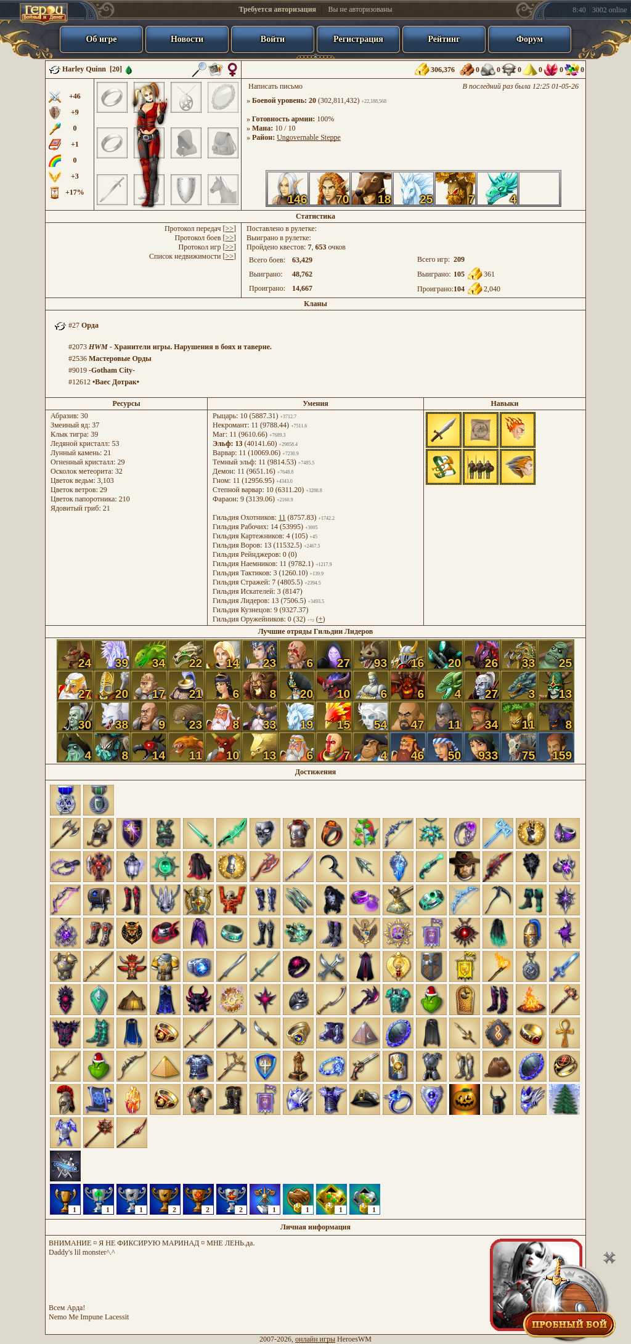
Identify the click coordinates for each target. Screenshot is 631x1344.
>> (229, 228)
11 (282, 517)
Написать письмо (275, 86)
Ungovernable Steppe (309, 137)
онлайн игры (315, 1339)
